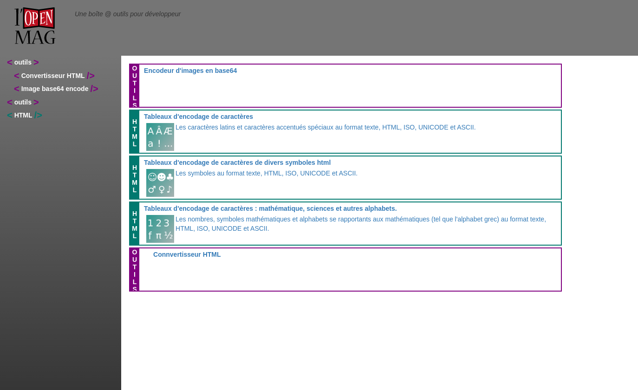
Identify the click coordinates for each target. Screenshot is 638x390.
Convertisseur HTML (53, 75)
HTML (23, 115)
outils (23, 62)
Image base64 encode (55, 88)
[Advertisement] (596, 209)
